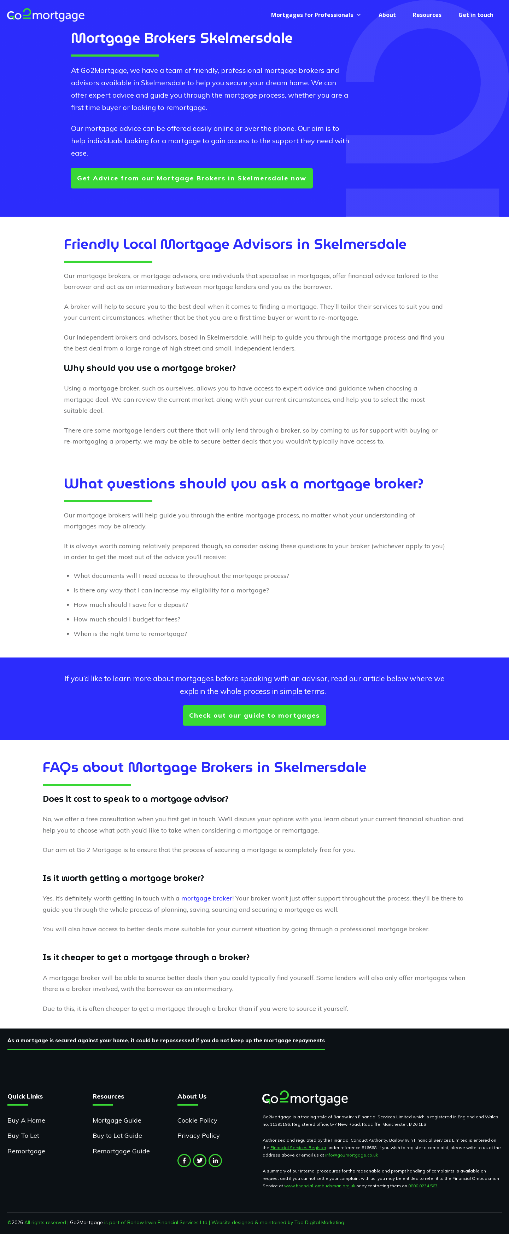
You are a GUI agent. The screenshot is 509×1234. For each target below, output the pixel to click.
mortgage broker (206, 898)
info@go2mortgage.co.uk (351, 1155)
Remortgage (26, 1151)
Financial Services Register (298, 1147)
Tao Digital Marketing (319, 1222)
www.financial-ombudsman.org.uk (319, 1185)
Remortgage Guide (121, 1151)
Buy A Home (26, 1120)
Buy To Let (23, 1135)
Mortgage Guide (117, 1120)
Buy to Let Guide (117, 1135)
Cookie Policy (197, 1120)
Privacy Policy (198, 1135)
